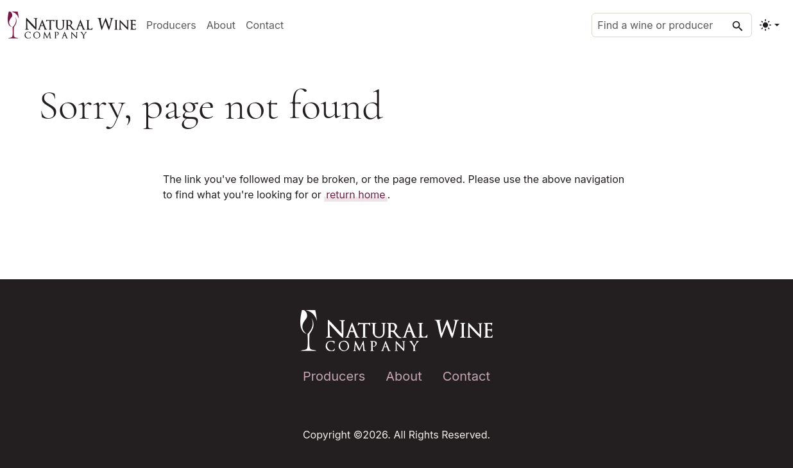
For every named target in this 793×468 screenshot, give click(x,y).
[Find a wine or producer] (672, 25)
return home (355, 194)
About (221, 25)
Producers (171, 25)
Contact (265, 25)
